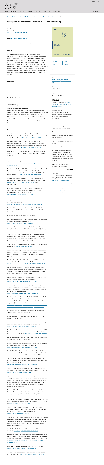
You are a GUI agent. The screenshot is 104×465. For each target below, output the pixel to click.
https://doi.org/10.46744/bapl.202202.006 (30, 147)
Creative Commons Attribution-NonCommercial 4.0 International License (62, 104)
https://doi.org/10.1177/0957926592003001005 (26, 431)
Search (95, 11)
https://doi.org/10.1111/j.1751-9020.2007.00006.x (20, 223)
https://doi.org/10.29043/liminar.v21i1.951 (18, 413)
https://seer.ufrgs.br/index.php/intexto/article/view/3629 (21, 326)
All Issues (30, 11)
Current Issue (14, 11)
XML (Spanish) (66, 63)
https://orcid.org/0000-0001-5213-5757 (17, 33)
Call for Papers (46, 11)
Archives (14, 16)
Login (98, 1)
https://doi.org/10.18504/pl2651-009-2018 (36, 333)
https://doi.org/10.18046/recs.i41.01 (19, 38)
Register (93, 1)
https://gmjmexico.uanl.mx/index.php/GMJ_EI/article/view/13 (22, 293)
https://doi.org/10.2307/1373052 (23, 246)
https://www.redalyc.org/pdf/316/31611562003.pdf (20, 194)
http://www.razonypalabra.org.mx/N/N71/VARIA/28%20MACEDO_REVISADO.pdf (28, 264)
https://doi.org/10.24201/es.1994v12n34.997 (32, 454)
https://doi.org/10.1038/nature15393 (31, 137)
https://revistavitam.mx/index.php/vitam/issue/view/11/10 (22, 364)
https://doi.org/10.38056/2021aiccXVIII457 (20, 403)
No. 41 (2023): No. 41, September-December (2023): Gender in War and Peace (36, 16)
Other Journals (56, 11)
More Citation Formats (58, 183)
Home (8, 16)
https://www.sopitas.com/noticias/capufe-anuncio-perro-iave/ (23, 347)
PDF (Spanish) (55, 63)
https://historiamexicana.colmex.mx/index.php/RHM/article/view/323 (24, 204)
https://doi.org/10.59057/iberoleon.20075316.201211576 (21, 281)
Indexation (37, 11)
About (6, 11)
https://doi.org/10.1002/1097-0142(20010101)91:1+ (20, 182)
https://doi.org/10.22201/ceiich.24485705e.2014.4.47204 (21, 448)
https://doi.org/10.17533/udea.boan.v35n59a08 (19, 372)
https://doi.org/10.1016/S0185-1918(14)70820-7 (28, 174)
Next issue (22, 11)
